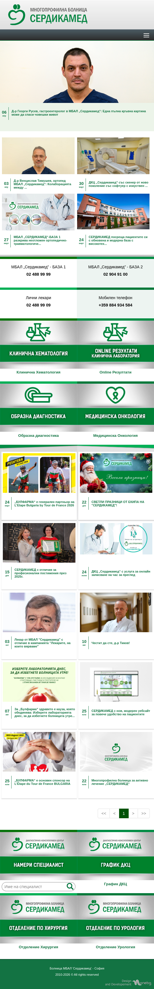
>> (143, 813)
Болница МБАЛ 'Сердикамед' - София (77, 968)
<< (103, 813)
